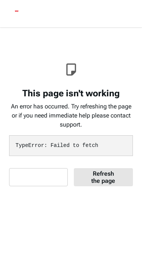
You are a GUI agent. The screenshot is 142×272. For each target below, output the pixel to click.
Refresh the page (103, 177)
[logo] (16, 12)
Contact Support (35, 177)
